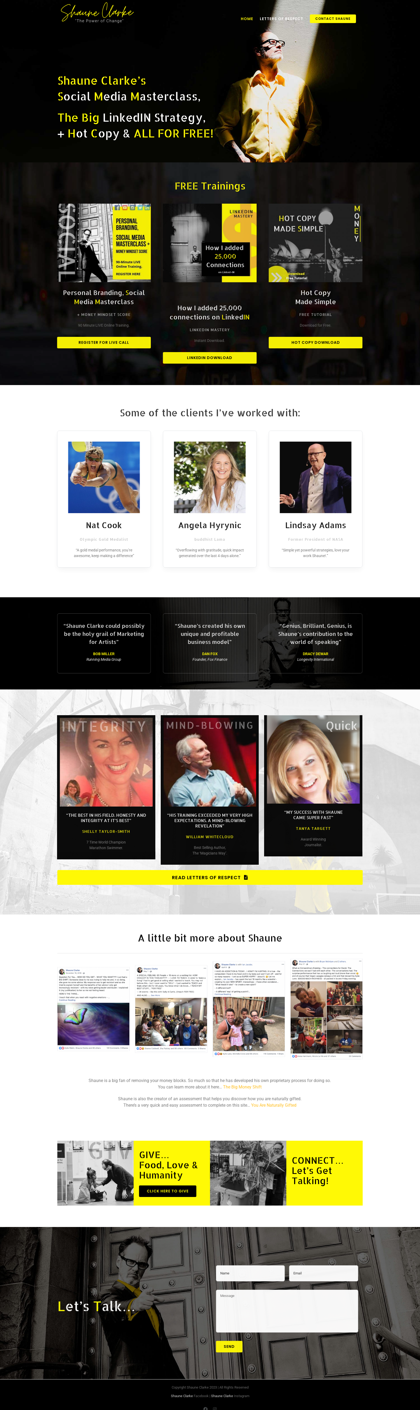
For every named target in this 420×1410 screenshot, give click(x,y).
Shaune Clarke (182, 1396)
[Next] (359, 1004)
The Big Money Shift (237, 1087)
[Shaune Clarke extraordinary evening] (326, 1003)
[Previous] (61, 1004)
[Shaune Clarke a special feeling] (171, 1003)
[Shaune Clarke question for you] (93, 1003)
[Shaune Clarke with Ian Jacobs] (249, 1003)
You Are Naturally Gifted (268, 1105)
